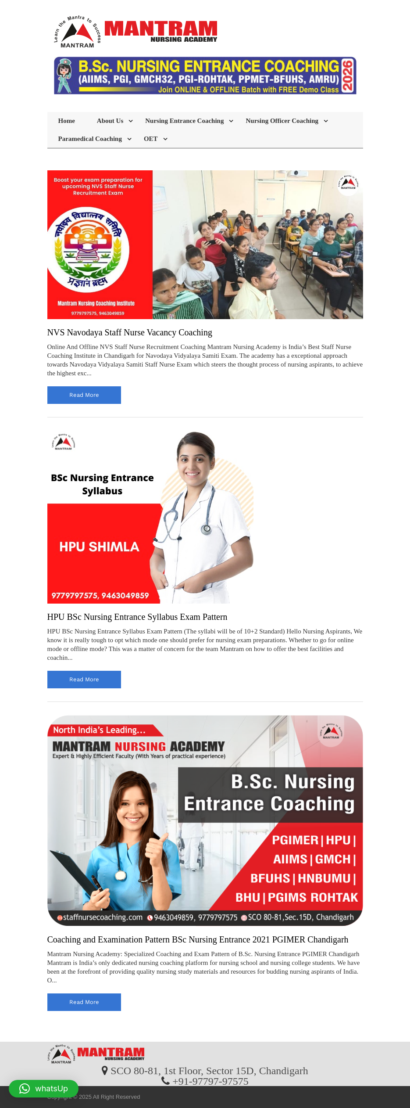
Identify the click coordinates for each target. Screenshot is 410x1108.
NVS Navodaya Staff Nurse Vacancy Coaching (129, 332)
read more (84, 395)
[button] (43, 1088)
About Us (110, 120)
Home (66, 120)
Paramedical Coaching (90, 138)
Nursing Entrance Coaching (184, 120)
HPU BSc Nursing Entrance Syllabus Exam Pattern (137, 617)
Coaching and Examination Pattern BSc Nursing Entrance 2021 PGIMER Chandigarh (198, 939)
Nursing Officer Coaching (282, 120)
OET (151, 138)
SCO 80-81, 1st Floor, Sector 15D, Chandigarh (209, 1070)
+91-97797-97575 (210, 1081)
